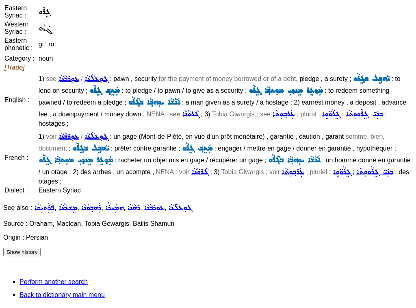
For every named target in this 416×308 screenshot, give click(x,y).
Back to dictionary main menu (62, 294)
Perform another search (54, 281)
